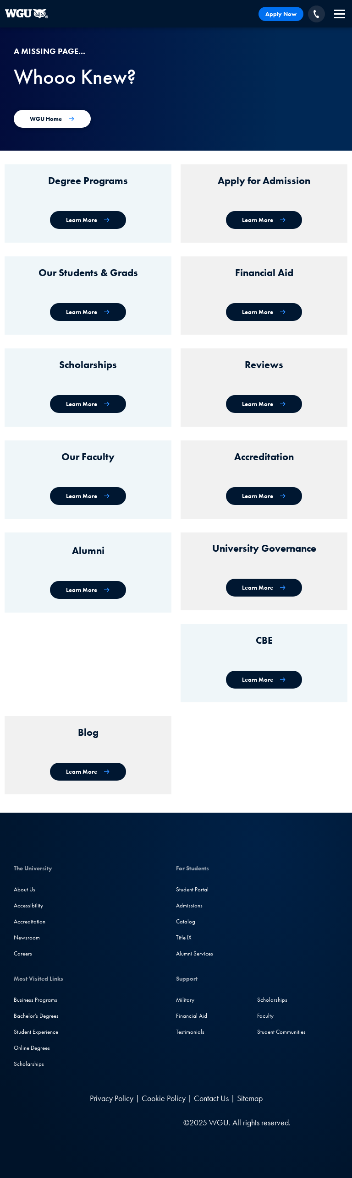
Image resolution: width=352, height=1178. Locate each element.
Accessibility (28, 905)
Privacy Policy (111, 1098)
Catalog (185, 921)
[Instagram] (106, 1122)
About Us (24, 889)
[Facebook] (87, 1122)
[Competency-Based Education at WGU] (264, 680)
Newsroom (27, 937)
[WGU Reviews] (264, 404)
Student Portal (192, 889)
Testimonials (190, 1032)
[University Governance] (264, 588)
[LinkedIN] (70, 1122)
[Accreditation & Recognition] (264, 496)
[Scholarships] (88, 404)
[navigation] (339, 14)
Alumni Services (194, 953)
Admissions (189, 905)
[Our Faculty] (88, 496)
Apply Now (281, 14)
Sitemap (250, 1098)
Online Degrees (32, 1048)
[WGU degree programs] (88, 220)
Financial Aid (191, 1016)
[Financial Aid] (264, 312)
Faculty (265, 1016)
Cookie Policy (164, 1098)
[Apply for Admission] (264, 220)
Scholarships (29, 1064)
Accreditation (29, 921)
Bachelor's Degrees (36, 1016)
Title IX (184, 937)
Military (185, 1000)
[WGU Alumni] (88, 590)
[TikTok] (143, 1122)
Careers (23, 953)
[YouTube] (125, 1122)
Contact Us (211, 1098)
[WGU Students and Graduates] (88, 312)
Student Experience (36, 1032)
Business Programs (35, 1000)
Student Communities (281, 1032)
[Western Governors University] (26, 14)
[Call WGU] (316, 13)
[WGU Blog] (88, 772)
